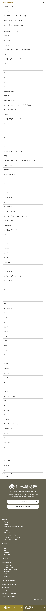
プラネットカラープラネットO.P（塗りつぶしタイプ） (19, 160)
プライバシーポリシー (8, 596)
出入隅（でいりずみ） (10, 211)
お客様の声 (5, 558)
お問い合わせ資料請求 (29, 608)
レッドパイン (8, 188)
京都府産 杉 (7, 170)
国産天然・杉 (8, 36)
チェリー (6, 327)
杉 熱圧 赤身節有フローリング (12, 59)
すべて (5, 546)
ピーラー (6, 244)
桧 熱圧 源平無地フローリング (12, 276)
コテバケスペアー (9, 6)
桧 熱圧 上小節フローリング (12, 230)
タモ (5, 355)
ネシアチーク (8, 428)
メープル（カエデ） (9, 396)
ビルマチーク (8, 419)
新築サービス (7, 533)
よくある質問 (23, 502)
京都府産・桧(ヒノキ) (10, 220)
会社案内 (4, 519)
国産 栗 (6, 391)
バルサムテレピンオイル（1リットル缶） (16, 16)
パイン (6, 63)
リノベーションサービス (10, 535)
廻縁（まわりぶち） (10, 100)
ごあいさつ (6, 522)
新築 (5, 550)
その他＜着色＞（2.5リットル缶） (14, 20)
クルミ (6, 415)
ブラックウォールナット (11, 410)
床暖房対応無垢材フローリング (13, 151)
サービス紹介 (6, 530)
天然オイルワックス (10, 308)
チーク (6, 378)
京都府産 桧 (7, 225)
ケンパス (6, 470)
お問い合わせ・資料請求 (23, 507)
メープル (6, 368)
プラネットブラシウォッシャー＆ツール (15, 216)
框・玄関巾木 (8, 207)
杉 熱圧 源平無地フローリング (12, 119)
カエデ (6, 401)
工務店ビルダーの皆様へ (9, 608)
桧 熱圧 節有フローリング (11, 174)
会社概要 (6, 524)
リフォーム (6, 552)
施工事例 (4, 543)
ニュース (4, 590)
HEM (5, 318)
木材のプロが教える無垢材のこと (12, 539)
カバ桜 (6, 364)
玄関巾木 (6, 96)
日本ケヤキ (7, 442)
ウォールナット (8, 281)
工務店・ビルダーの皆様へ (9, 584)
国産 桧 (6, 54)
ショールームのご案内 (8, 580)
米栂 (5, 336)
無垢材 (5, 548)
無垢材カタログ (6, 563)
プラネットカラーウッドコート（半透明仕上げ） (18, 105)
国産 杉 (6, 114)
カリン (6, 433)
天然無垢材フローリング (11, 31)
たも (5, 234)
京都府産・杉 (8, 165)
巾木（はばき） (8, 45)
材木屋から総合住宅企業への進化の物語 (13, 526)
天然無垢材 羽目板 (9, 91)
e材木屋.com (7, 2)
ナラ (5, 267)
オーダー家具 (7, 554)
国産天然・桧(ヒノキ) (10, 110)
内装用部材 (7, 262)
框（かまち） (8, 40)
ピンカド (6, 465)
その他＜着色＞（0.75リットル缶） (14, 25)
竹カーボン (7, 461)
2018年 (6, 476)
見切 (5, 156)
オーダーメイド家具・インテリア (12, 537)
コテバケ (6, 11)
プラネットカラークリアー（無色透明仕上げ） (17, 50)
